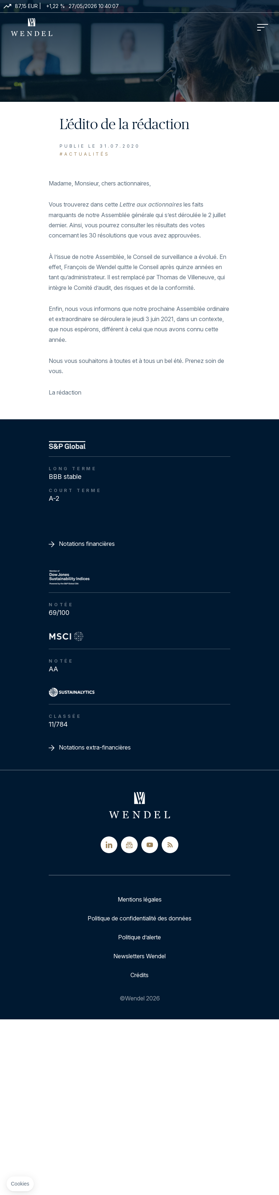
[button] (20, 1184)
